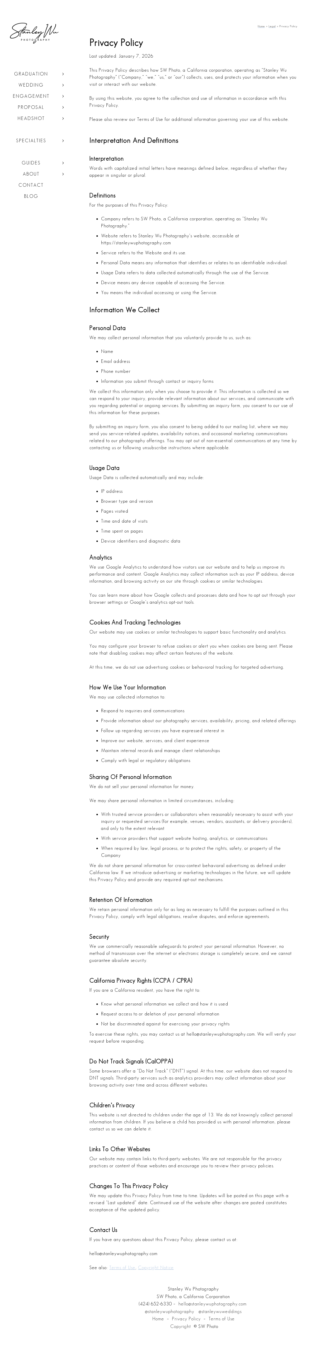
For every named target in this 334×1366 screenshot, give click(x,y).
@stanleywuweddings (220, 1311)
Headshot (31, 118)
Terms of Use (122, 1267)
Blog (31, 196)
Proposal (31, 107)
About (31, 173)
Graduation (31, 73)
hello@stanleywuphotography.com (212, 1303)
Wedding (31, 85)
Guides (31, 162)
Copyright (180, 1326)
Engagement (31, 96)
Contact (31, 185)
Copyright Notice (156, 1267)
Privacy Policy (186, 1318)
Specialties (31, 140)
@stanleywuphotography (169, 1311)
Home (158, 1318)
